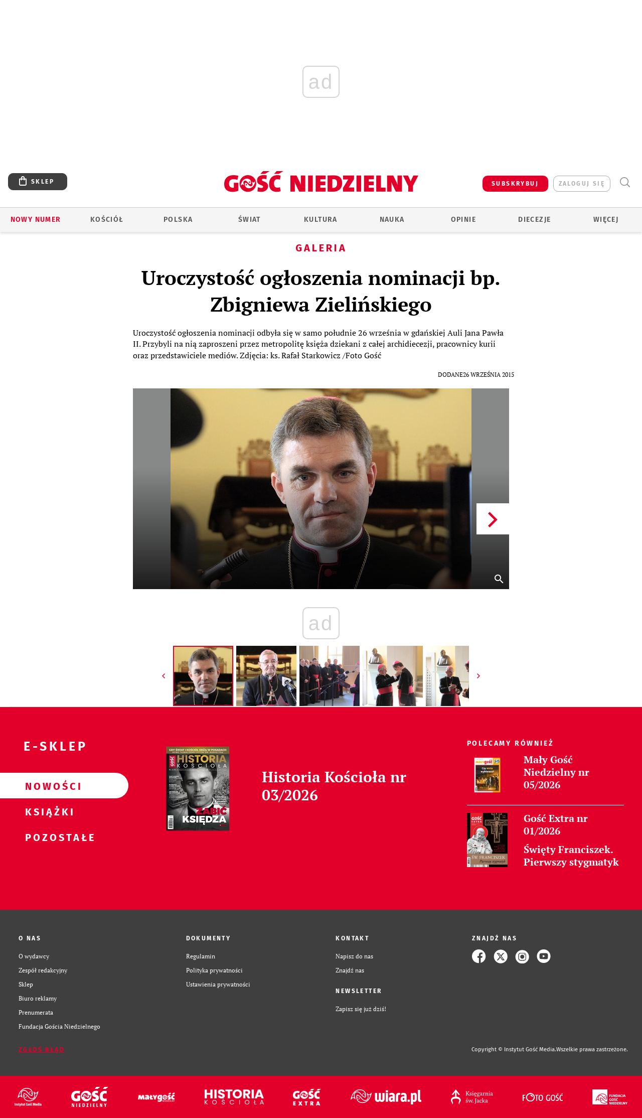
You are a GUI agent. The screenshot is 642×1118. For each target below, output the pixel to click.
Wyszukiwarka (624, 182)
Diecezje (534, 219)
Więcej (605, 219)
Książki (48, 811)
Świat (249, 219)
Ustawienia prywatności (218, 984)
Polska (178, 219)
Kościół (107, 219)
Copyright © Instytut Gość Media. (513, 1049)
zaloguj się (582, 183)
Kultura (321, 219)
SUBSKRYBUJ (515, 183)
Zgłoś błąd (42, 1049)
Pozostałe (48, 837)
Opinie (463, 219)
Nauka (392, 219)
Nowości (48, 785)
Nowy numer (36, 219)
